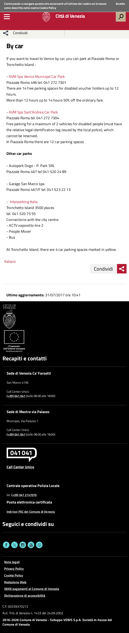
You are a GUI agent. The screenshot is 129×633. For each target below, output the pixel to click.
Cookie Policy (47, 8)
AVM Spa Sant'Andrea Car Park (33, 112)
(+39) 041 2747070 (24, 495)
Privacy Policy (14, 568)
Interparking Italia (24, 201)
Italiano (10, 261)
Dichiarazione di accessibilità (24, 595)
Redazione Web (15, 582)
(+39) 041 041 (16, 396)
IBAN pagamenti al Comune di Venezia (31, 588)
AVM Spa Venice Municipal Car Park (36, 76)
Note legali (12, 561)
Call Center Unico (20, 467)
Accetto (120, 4)
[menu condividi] (6, 33)
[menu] (7, 17)
